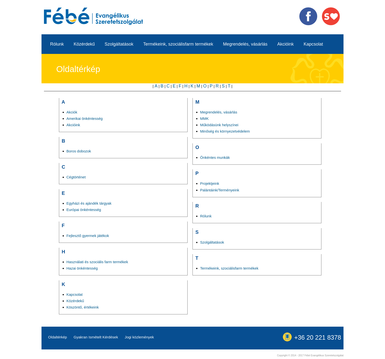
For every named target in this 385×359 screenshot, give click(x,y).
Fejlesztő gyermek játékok (88, 236)
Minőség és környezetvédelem (225, 131)
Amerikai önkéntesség (85, 118)
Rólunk (57, 44)
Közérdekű (84, 44)
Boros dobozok (79, 151)
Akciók (72, 112)
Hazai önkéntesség (82, 268)
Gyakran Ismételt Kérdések (96, 337)
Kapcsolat (313, 44)
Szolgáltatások (119, 44)
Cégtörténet (76, 177)
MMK (204, 118)
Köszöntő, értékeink (83, 307)
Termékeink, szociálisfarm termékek (178, 44)
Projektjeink (209, 183)
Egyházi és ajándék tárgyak (89, 203)
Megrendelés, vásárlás (245, 44)
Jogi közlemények (139, 337)
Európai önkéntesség (84, 210)
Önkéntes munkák (215, 157)
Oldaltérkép (57, 337)
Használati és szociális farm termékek (97, 262)
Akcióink (285, 44)
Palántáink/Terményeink (219, 190)
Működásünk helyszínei (219, 125)
